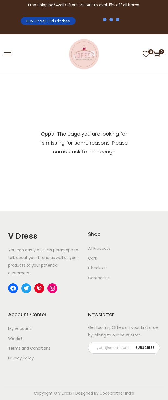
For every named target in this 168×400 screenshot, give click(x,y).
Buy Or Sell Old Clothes (48, 21)
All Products (99, 248)
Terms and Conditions (29, 348)
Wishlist (15, 338)
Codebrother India (117, 393)
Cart (92, 258)
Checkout (97, 268)
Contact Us (99, 278)
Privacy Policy (21, 358)
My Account (19, 328)
